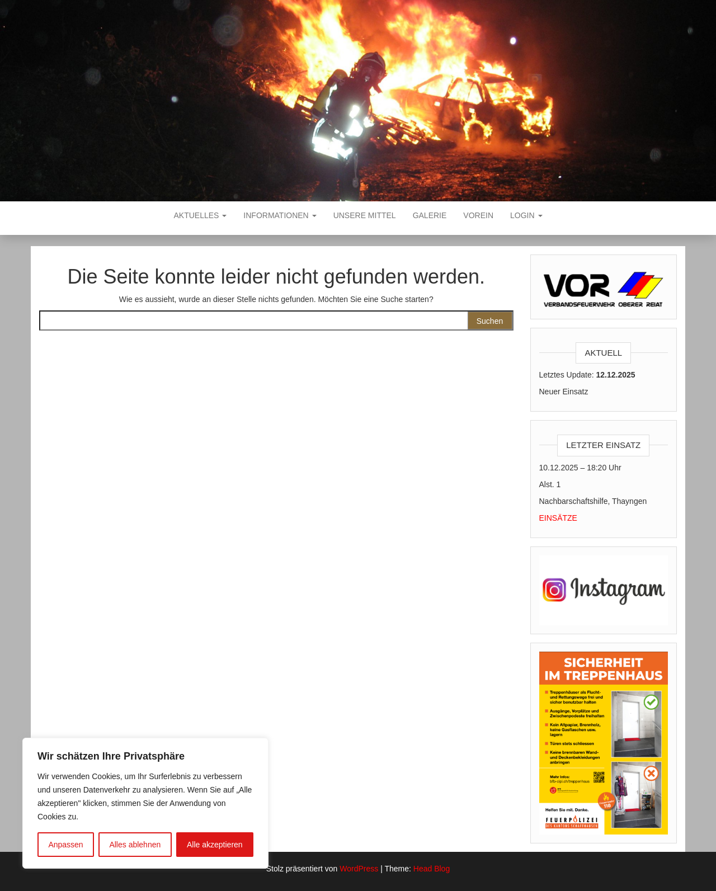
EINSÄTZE (558, 517)
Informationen (279, 215)
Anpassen (65, 844)
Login (526, 215)
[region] (145, 803)
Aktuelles (200, 215)
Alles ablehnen (135, 844)
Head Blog (431, 868)
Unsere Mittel (364, 215)
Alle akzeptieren (215, 844)
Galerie (430, 215)
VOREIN (478, 215)
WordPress (359, 868)
